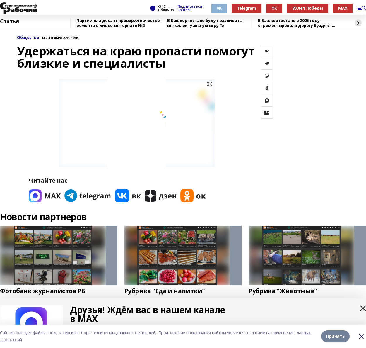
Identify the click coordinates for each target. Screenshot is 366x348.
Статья (9, 21)
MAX (342, 8)
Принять (335, 336)
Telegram (246, 8)
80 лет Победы (307, 8)
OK (274, 8)
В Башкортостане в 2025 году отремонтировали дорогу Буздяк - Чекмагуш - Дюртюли (295, 23)
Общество (28, 37)
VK (219, 8)
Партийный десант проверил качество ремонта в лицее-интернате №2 (118, 23)
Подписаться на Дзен (189, 8)
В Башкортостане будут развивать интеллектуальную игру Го (204, 23)
